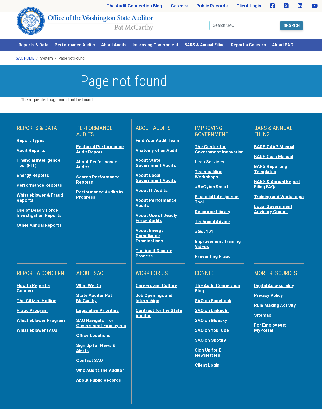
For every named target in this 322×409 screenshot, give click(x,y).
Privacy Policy (268, 295)
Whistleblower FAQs (37, 330)
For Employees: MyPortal (270, 327)
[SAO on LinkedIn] (300, 6)
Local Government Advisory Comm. (273, 209)
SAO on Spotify (210, 340)
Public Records (212, 5)
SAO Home (25, 58)
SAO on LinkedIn (212, 310)
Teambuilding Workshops (208, 174)
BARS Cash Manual (273, 156)
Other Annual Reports (39, 225)
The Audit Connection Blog (134, 5)
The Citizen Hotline (36, 300)
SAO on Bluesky (211, 320)
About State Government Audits (156, 163)
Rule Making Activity (275, 305)
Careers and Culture (156, 285)
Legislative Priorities (97, 310)
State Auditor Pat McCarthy (94, 298)
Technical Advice (212, 221)
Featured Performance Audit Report (100, 149)
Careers (179, 5)
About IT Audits (152, 190)
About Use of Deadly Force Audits (156, 218)
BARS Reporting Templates (270, 169)
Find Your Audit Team (157, 140)
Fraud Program (32, 310)
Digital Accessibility (274, 285)
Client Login (248, 5)
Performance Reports (39, 185)
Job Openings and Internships (154, 298)
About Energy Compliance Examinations (150, 235)
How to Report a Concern (33, 288)
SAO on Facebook (213, 300)
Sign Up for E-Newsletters (209, 352)
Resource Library (212, 211)
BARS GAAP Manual (274, 146)
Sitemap (262, 315)
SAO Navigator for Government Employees (101, 323)
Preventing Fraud (213, 256)
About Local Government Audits (156, 178)
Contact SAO (89, 360)
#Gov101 (204, 231)
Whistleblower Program (41, 320)
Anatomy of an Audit (156, 150)
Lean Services (209, 161)
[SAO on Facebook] (272, 6)
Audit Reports (31, 150)
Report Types (30, 140)
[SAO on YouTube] (314, 6)
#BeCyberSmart (211, 186)
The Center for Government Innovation (219, 149)
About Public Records (98, 380)
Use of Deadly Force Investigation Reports (39, 212)
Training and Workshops (279, 196)
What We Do (88, 285)
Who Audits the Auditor (100, 370)
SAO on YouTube (212, 330)
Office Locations (93, 335)
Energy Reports (33, 175)
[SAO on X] (286, 6)
